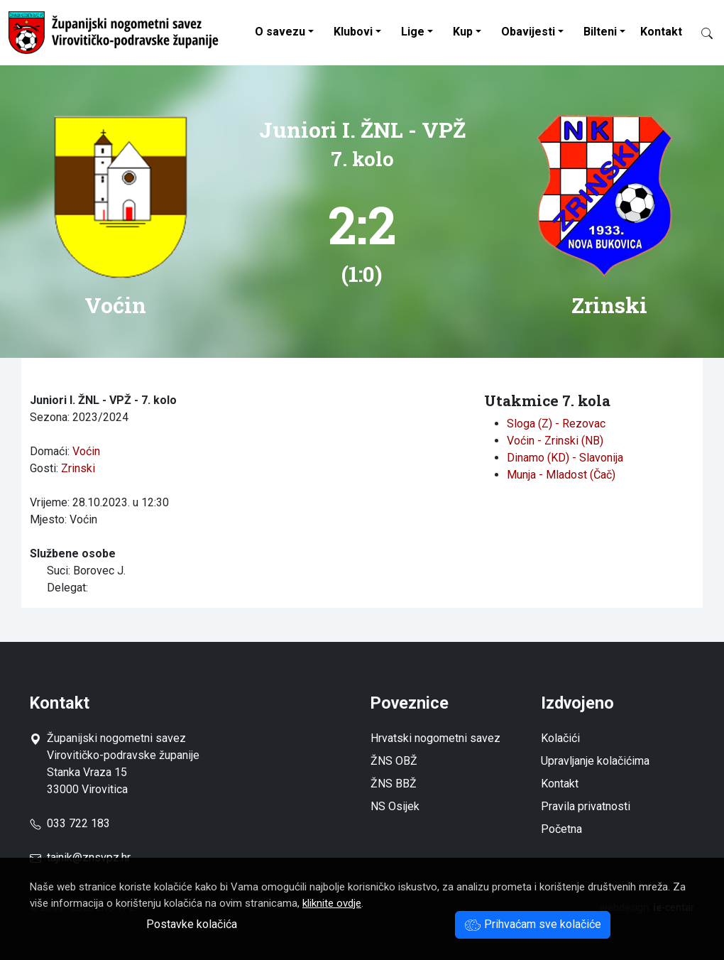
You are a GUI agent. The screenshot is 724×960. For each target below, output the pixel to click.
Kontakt (661, 31)
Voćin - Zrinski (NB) (555, 440)
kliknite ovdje (331, 903)
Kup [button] (463, 31)
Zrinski (78, 468)
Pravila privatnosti (585, 806)
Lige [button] (412, 31)
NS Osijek (395, 806)
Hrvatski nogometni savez (435, 738)
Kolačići (560, 738)
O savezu (280, 31)
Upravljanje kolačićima (595, 761)
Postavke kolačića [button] (191, 924)
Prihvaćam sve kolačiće (532, 924)
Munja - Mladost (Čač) (561, 474)
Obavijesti (528, 31)
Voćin (86, 451)
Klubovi (353, 31)
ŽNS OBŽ (394, 761)
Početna (561, 829)
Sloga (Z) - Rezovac (556, 423)
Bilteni (600, 31)
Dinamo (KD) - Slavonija (565, 457)
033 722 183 (70, 823)
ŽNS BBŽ (394, 783)
